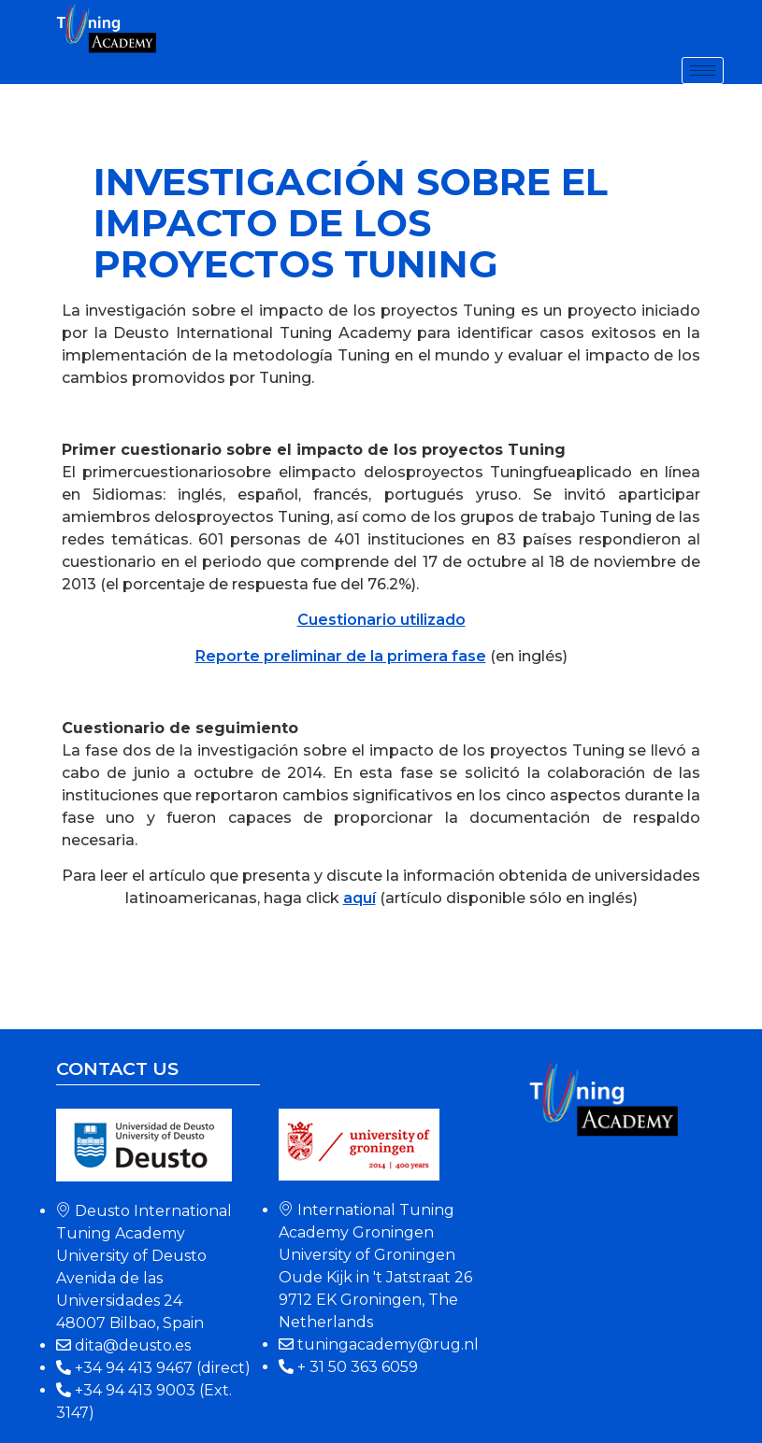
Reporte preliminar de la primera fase (340, 656)
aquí (359, 898)
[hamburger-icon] (703, 70)
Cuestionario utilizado (381, 620)
